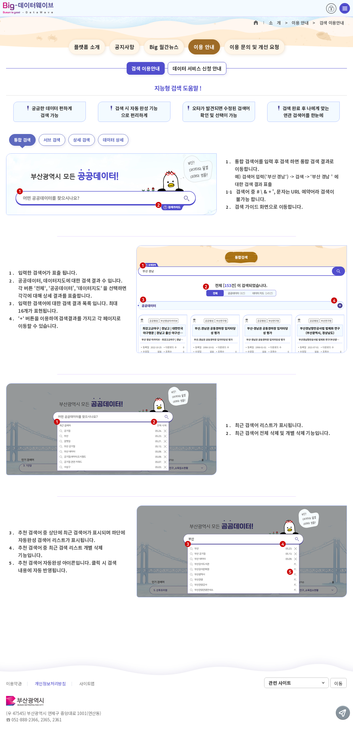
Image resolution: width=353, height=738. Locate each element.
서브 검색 (52, 140)
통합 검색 (22, 140)
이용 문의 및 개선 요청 (254, 47)
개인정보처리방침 (50, 684)
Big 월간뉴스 (164, 47)
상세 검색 (81, 140)
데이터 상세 (113, 140)
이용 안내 (204, 47)
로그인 (331, 8)
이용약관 (13, 684)
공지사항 (124, 47)
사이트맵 (87, 684)
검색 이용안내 (145, 68)
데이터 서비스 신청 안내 (197, 68)
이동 (338, 683)
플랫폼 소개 (87, 47)
